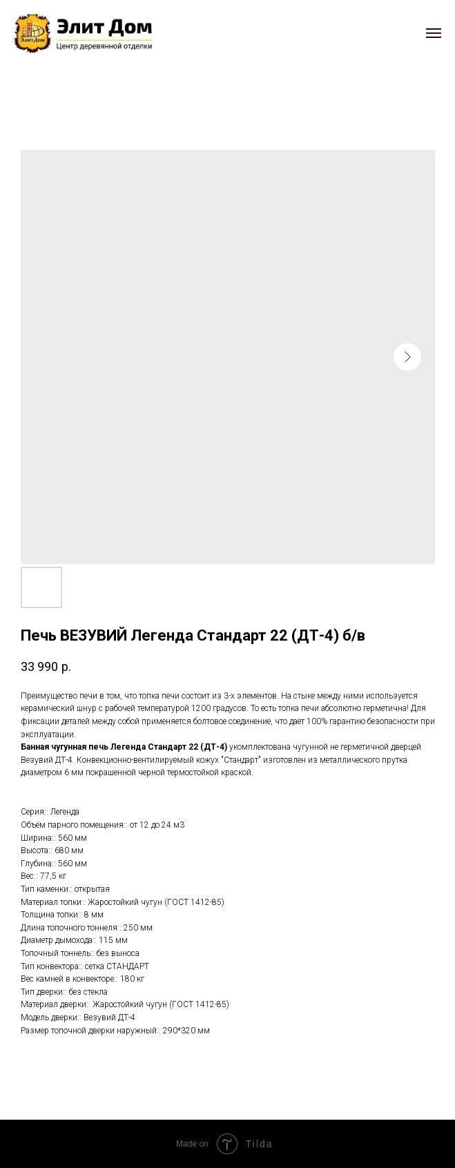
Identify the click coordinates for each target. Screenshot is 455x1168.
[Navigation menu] (433, 33)
